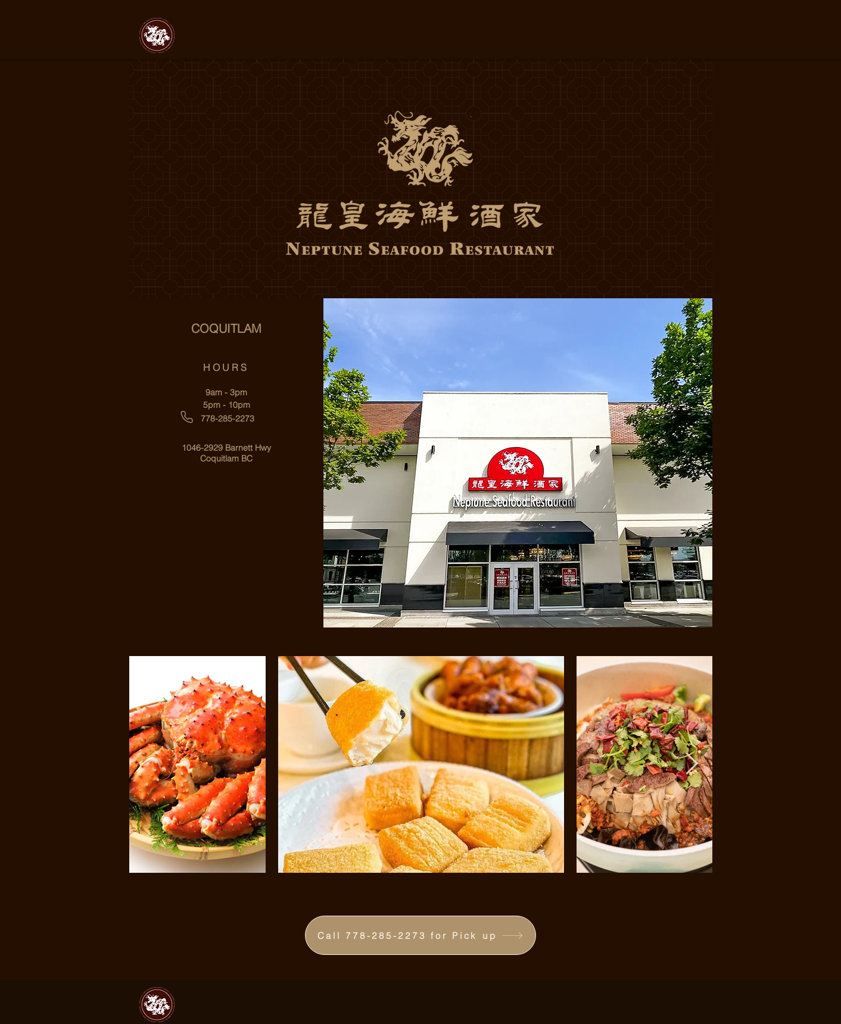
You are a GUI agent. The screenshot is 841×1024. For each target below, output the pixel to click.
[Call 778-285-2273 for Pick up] (420, 935)
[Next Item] (692, 764)
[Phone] (187, 417)
